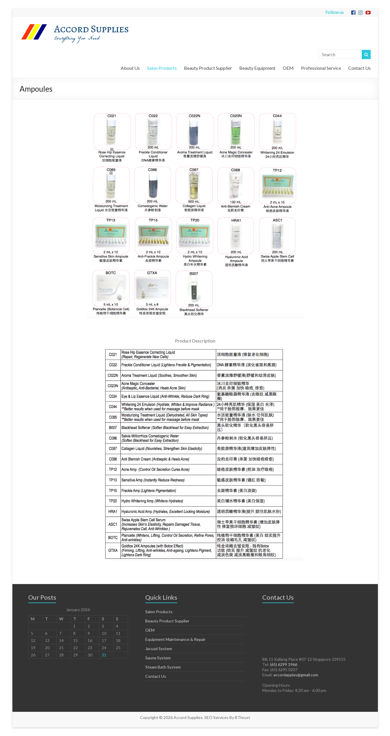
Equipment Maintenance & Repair (175, 639)
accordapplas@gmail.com (296, 674)
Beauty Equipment (257, 68)
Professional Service (321, 68)
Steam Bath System (163, 667)
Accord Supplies (91, 29)
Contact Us (359, 68)
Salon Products (162, 68)
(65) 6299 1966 (283, 664)
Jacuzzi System (158, 648)
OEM (288, 68)
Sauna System (158, 657)
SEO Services (216, 717)
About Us (130, 68)
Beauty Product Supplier (208, 68)
